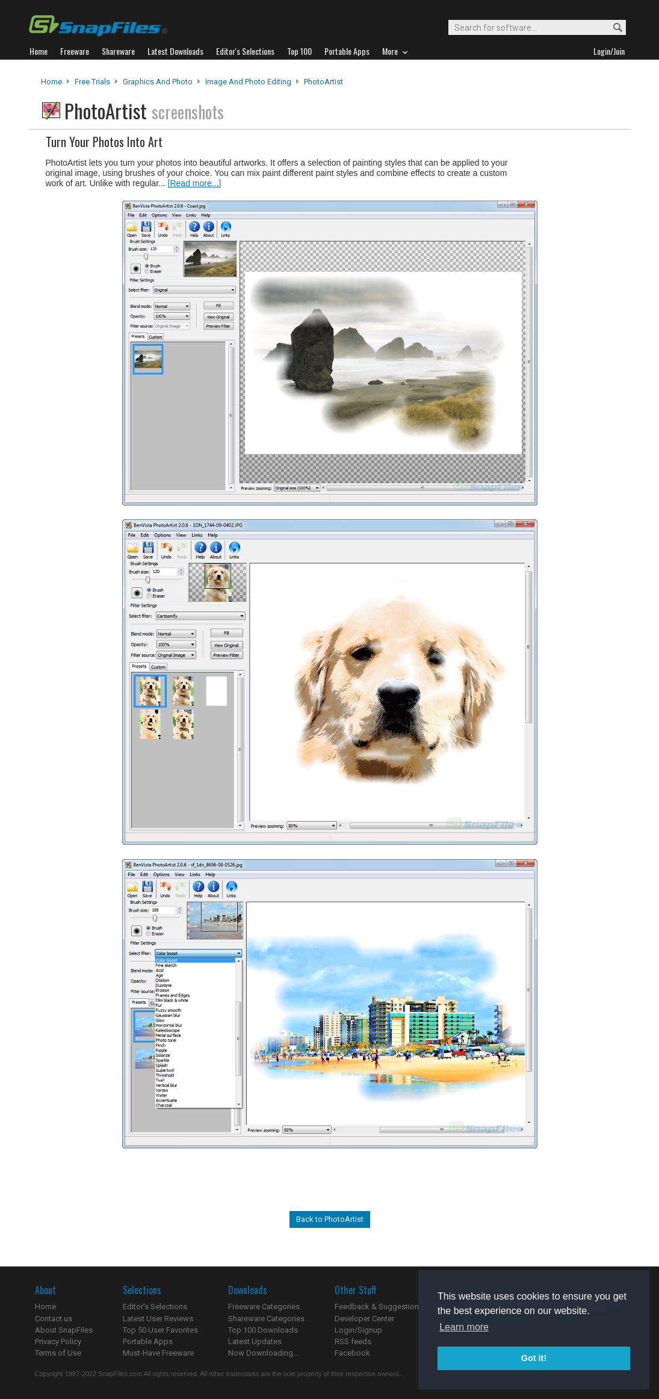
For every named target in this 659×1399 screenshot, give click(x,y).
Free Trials (92, 81)
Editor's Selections (155, 1306)
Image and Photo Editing (248, 81)
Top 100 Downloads (263, 1330)
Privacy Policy (58, 1341)
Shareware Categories (266, 1318)
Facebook (352, 1352)
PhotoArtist (323, 81)
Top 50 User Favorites (160, 1330)
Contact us (53, 1318)
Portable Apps (148, 1341)
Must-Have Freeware (158, 1352)
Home (51, 81)
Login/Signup (358, 1330)
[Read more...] (194, 183)
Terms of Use (58, 1352)
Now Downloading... (263, 1352)
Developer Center (364, 1318)
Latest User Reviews (158, 1318)
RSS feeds (353, 1341)
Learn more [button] (464, 1327)
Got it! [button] (533, 1358)
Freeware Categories (264, 1306)
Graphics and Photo (158, 81)
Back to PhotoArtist (330, 1219)
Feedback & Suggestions (379, 1306)
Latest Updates (255, 1341)
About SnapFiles (64, 1330)
